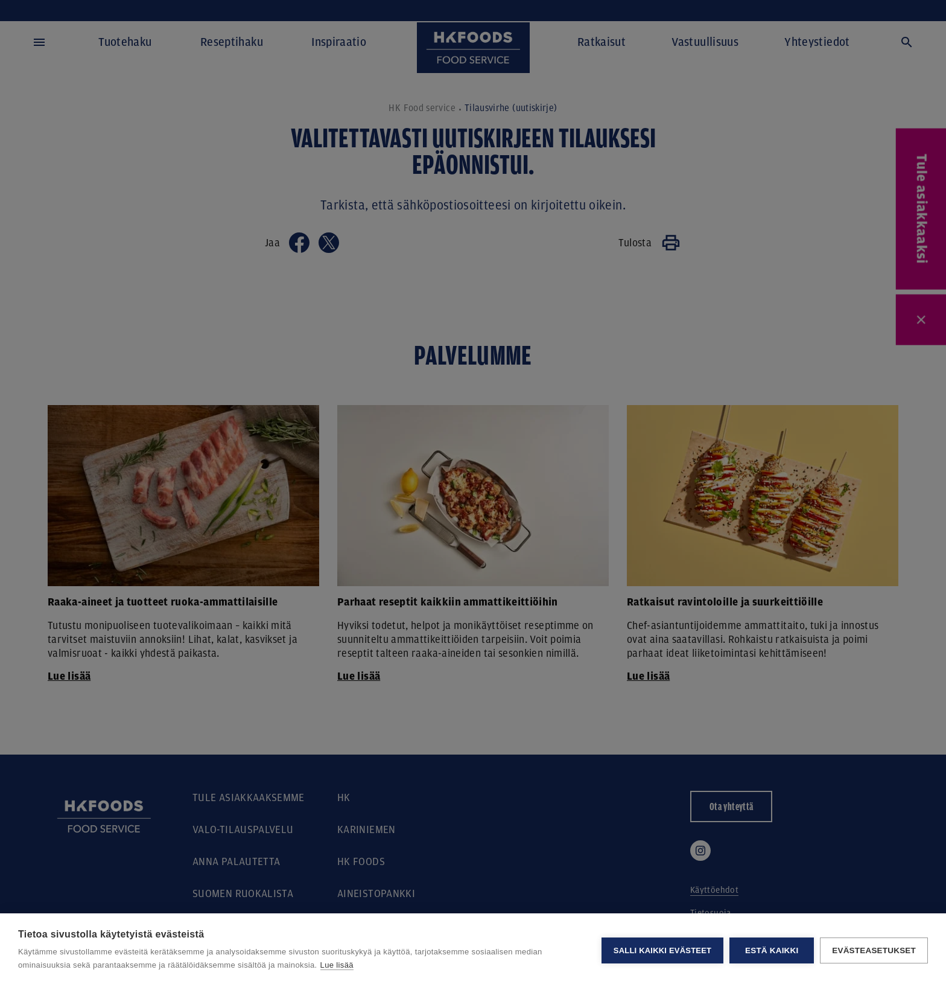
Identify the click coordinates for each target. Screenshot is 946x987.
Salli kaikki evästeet (662, 950)
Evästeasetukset (874, 950)
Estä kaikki (771, 950)
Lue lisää (337, 964)
